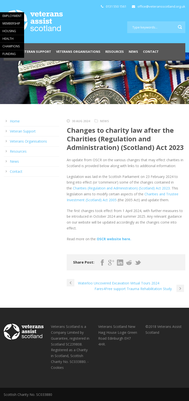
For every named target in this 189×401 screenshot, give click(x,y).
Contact (151, 51)
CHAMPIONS (11, 46)
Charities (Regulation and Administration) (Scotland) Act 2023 (121, 188)
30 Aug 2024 (81, 121)
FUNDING (9, 54)
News (133, 51)
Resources (114, 51)
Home (15, 121)
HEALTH (8, 39)
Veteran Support (36, 51)
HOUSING (9, 31)
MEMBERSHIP (11, 23)
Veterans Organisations (78, 51)
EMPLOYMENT (12, 16)
